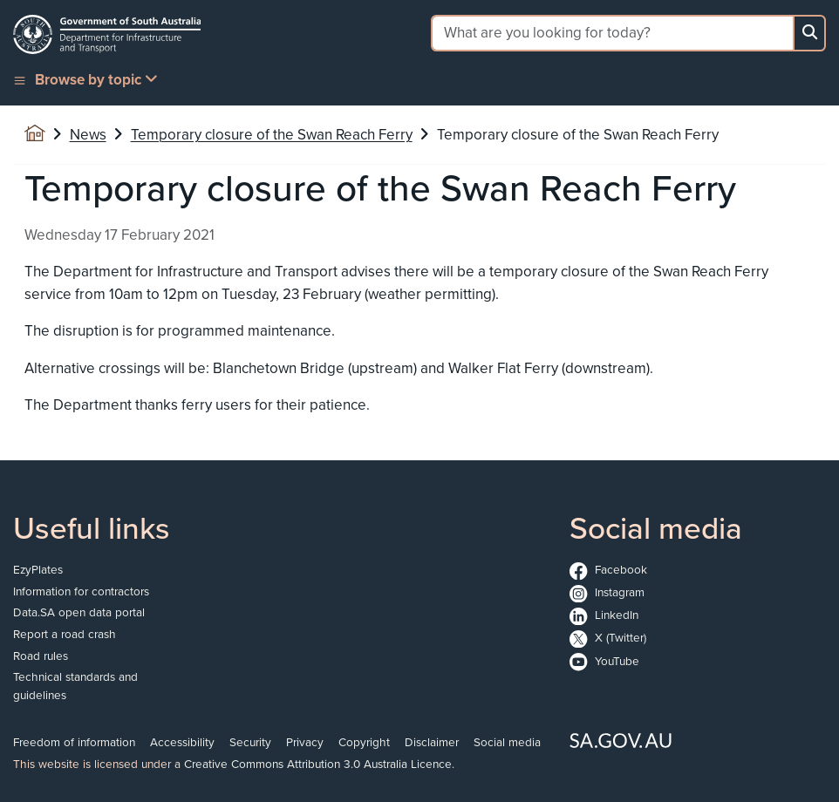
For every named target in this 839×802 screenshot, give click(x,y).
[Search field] (612, 33)
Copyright (364, 741)
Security (250, 741)
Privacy (305, 741)
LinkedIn (604, 614)
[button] (87, 80)
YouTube (604, 660)
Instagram (607, 591)
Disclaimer (432, 741)
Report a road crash (64, 633)
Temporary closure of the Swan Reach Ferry (272, 134)
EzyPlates (38, 569)
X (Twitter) (608, 637)
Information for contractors (81, 590)
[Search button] (809, 33)
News (88, 134)
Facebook (608, 569)
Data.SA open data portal (79, 611)
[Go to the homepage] (107, 34)
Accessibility (182, 741)
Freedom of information (74, 741)
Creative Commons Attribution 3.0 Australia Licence (318, 763)
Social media (507, 741)
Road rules (40, 655)
